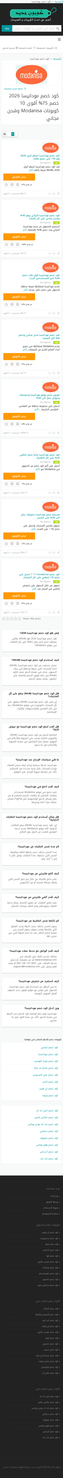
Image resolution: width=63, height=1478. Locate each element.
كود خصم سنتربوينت (49, 1238)
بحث (7, 28)
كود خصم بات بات (49, 1158)
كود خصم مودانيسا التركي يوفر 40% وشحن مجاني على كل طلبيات (40, 217)
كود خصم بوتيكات (50, 1268)
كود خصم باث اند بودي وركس (43, 1124)
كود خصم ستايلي (49, 1131)
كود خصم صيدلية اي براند (47, 1356)
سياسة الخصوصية (50, 1214)
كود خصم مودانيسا (48, 1054)
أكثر (31, 170)
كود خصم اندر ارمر (50, 1320)
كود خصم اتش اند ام (47, 1110)
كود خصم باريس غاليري (48, 1262)
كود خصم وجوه (50, 1095)
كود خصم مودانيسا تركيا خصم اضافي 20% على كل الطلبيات (40, 456)
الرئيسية (57, 59)
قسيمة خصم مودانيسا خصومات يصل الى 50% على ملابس (40, 516)
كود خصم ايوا (52, 1256)
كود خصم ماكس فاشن (46, 1117)
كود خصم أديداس (49, 1152)
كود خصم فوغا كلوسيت (46, 1061)
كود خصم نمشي (49, 1047)
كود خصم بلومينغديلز (48, 1273)
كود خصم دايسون (50, 1279)
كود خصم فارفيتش (49, 1367)
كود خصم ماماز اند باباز (46, 1068)
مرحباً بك (54, 1196)
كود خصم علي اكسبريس (45, 1075)
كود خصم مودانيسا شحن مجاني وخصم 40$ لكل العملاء (39, 336)
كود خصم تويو (52, 1338)
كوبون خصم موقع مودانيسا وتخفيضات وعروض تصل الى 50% (39, 396)
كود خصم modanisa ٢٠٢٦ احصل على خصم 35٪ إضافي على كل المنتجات (39, 576)
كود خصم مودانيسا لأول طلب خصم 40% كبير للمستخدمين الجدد (41, 277)
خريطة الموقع (52, 1202)
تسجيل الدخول (10, 48)
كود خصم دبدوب (51, 1350)
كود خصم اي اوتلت (49, 1326)
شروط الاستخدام (50, 1208)
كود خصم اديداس (50, 1250)
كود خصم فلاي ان (50, 1373)
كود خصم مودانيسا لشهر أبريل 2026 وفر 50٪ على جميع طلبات (40, 157)
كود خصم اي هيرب (48, 1088)
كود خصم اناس (50, 1082)
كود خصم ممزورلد (49, 1138)
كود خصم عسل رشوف (48, 1361)
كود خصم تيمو (51, 1244)
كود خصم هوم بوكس (47, 1145)
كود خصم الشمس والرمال (46, 1315)
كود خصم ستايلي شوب (47, 1285)
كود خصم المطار (51, 1309)
